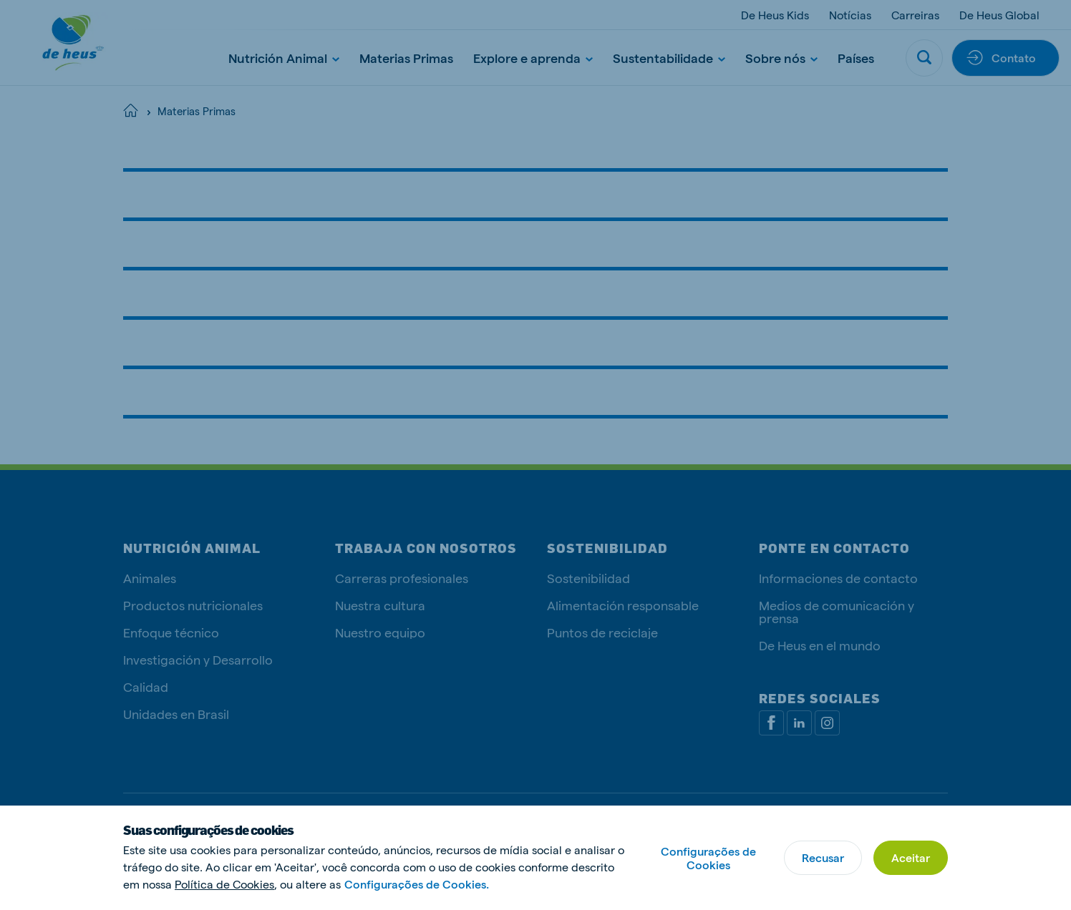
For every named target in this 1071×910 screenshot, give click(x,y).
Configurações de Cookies (708, 857)
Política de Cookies (224, 884)
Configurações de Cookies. (416, 884)
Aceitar (910, 857)
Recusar (823, 857)
